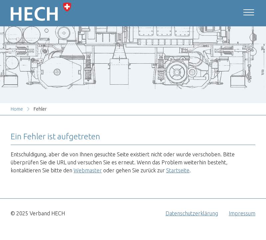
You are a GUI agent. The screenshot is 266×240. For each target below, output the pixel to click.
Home (17, 109)
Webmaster (88, 170)
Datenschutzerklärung (191, 213)
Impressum (242, 213)
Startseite (177, 170)
